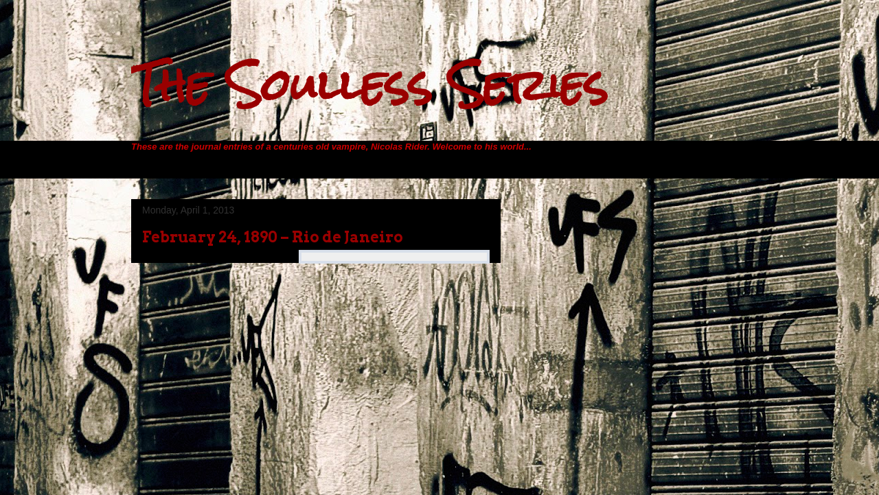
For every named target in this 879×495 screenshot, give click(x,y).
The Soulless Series (369, 84)
